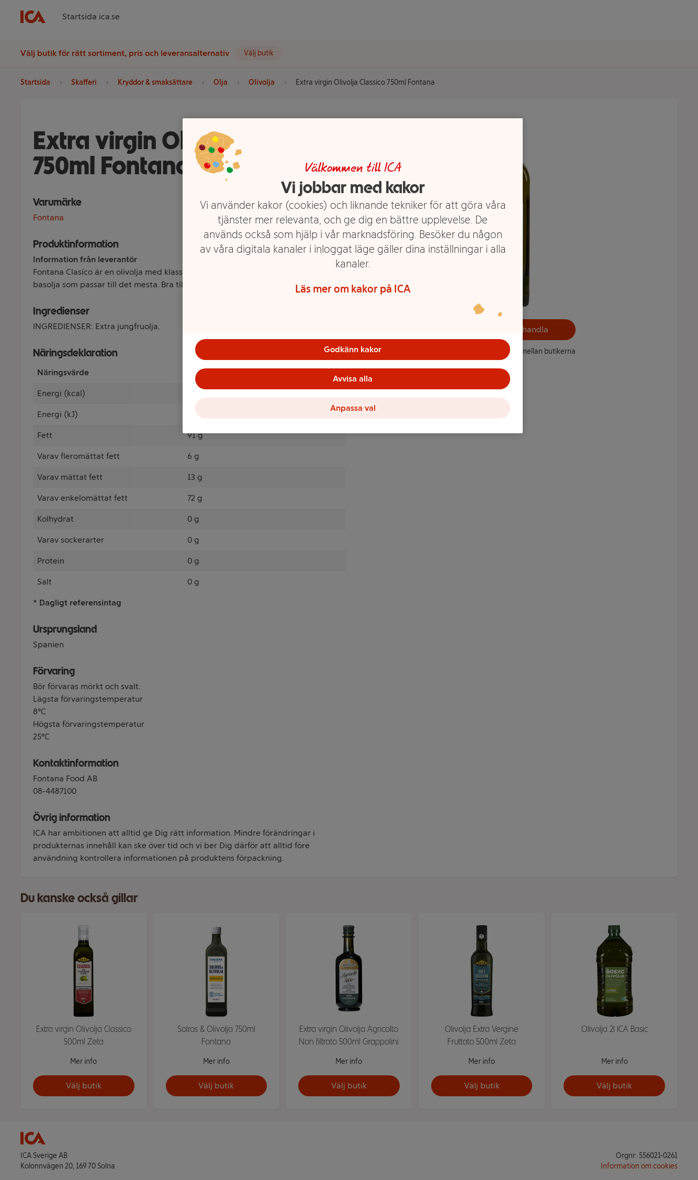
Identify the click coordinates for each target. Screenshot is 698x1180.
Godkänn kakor (352, 349)
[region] (353, 275)
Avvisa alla (353, 379)
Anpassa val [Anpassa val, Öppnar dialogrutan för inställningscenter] (353, 408)
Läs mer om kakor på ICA (353, 289)
